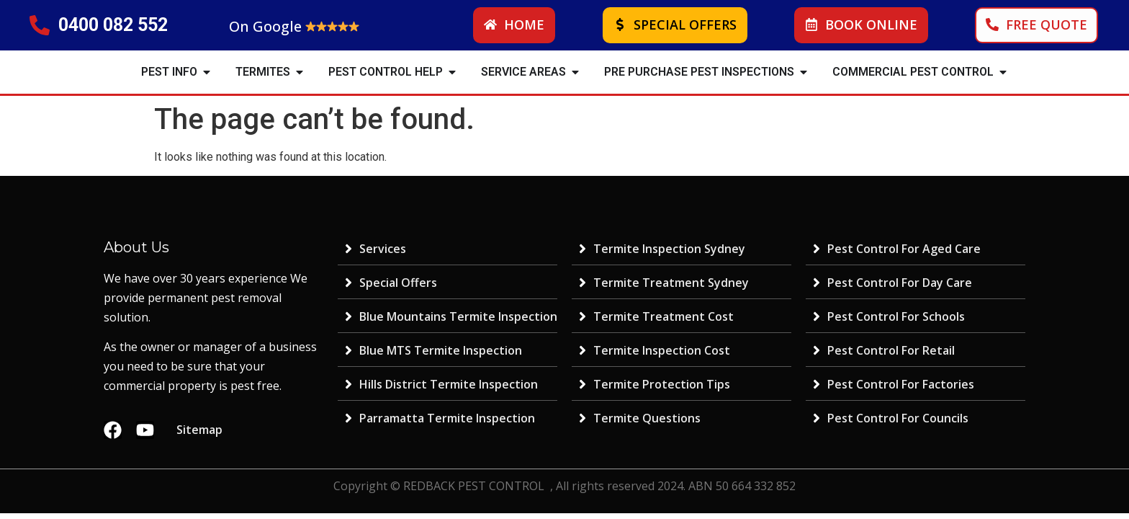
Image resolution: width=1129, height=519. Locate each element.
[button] (206, 72)
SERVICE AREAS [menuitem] (523, 72)
